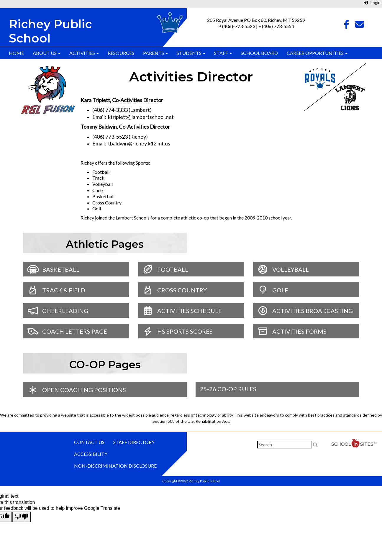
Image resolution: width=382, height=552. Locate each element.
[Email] (359, 26)
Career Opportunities (317, 53)
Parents (155, 53)
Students (191, 53)
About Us (46, 53)
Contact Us (89, 442)
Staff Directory (134, 442)
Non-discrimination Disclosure (115, 466)
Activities (84, 53)
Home (16, 53)
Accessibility (90, 454)
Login (372, 2)
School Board (259, 53)
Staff (223, 53)
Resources (121, 53)
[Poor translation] (21, 517)
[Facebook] (346, 26)
